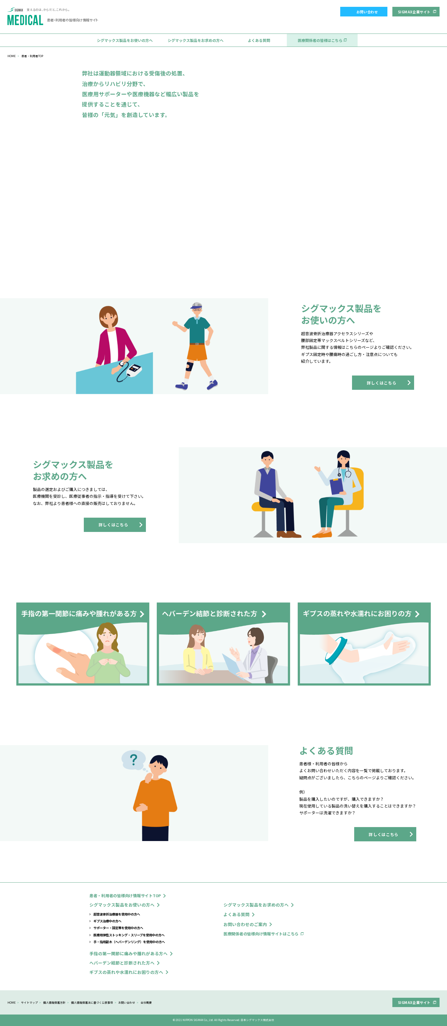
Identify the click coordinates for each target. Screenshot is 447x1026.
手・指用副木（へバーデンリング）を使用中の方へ (129, 941)
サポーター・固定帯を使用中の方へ (118, 927)
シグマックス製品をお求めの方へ (196, 40)
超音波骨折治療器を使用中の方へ (116, 914)
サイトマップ (29, 1003)
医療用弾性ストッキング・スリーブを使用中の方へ (129, 935)
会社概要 (146, 1003)
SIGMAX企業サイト (414, 11)
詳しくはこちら (381, 383)
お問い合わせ (367, 11)
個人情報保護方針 (54, 1003)
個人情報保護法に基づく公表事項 (92, 1003)
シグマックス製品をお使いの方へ (125, 40)
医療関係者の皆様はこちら (320, 40)
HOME (11, 56)
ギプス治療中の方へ (107, 921)
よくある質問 (259, 40)
